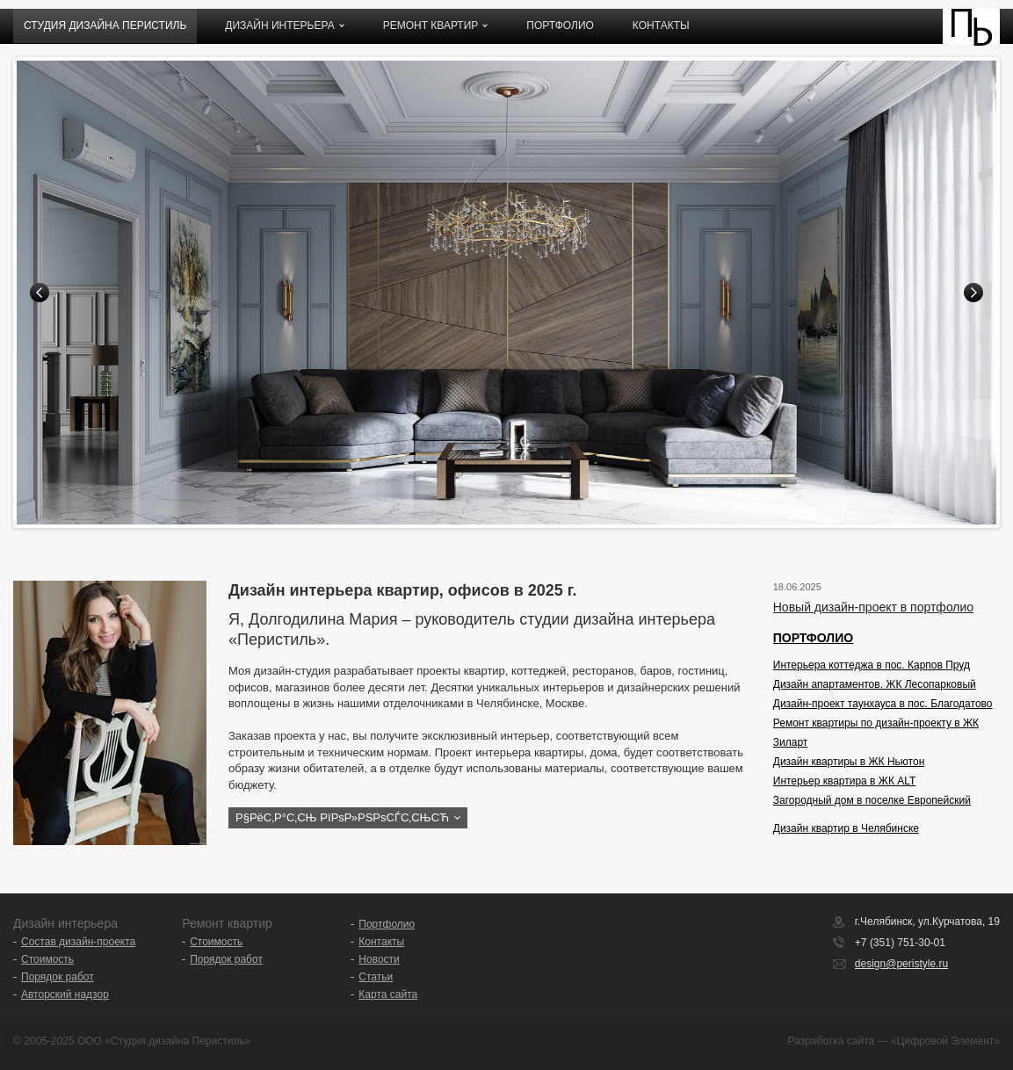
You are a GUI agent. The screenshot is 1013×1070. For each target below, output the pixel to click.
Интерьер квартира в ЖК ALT (844, 781)
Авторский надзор (65, 994)
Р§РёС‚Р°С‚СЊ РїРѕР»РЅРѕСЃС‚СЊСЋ (342, 817)
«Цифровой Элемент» (945, 1041)
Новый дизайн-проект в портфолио (873, 607)
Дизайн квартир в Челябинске (846, 828)
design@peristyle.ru (901, 964)
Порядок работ (57, 977)
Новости (378, 959)
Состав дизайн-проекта (78, 942)
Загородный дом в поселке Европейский (872, 800)
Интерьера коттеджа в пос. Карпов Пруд (871, 665)
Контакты (661, 25)
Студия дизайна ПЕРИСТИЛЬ (105, 25)
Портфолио (560, 25)
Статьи (375, 977)
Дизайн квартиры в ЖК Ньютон (849, 762)
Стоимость (47, 959)
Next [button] (973, 292)
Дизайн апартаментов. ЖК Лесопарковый (874, 684)
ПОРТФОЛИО (813, 638)
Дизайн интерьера (279, 25)
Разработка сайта (831, 1041)
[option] (506, 292)
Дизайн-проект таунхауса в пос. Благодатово (883, 704)
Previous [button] (39, 292)
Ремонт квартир (431, 25)
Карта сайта (387, 994)
